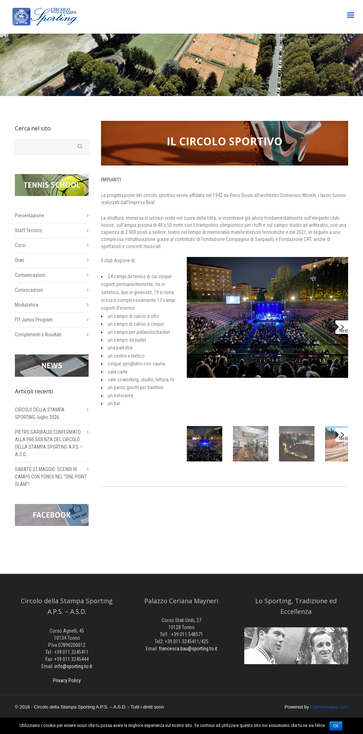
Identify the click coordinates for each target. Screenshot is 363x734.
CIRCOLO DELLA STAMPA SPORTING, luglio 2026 (40, 413)
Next (343, 331)
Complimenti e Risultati (38, 334)
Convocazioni (29, 290)
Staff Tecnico (28, 230)
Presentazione (29, 215)
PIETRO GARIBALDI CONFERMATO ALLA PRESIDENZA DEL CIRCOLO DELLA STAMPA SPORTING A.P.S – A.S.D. (49, 443)
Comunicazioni (30, 275)
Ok (336, 725)
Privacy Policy (67, 680)
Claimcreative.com (329, 707)
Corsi (20, 245)
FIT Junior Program (34, 320)
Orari (19, 260)
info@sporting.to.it (73, 666)
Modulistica (26, 305)
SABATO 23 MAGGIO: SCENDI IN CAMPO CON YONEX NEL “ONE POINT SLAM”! (51, 476)
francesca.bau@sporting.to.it (188, 648)
